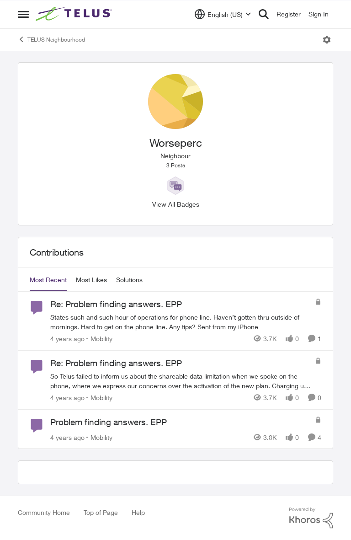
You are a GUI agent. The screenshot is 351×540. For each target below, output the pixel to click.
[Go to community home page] (75, 14)
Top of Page (101, 512)
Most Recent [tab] (48, 279)
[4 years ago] (67, 338)
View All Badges (175, 204)
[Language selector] (223, 14)
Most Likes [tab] (91, 279)
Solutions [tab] (129, 279)
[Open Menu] (326, 39)
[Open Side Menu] (23, 14)
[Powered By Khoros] (311, 518)
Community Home (44, 512)
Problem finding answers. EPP (108, 422)
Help (138, 512)
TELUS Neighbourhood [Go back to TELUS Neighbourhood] (51, 39)
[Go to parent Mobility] (99, 338)
